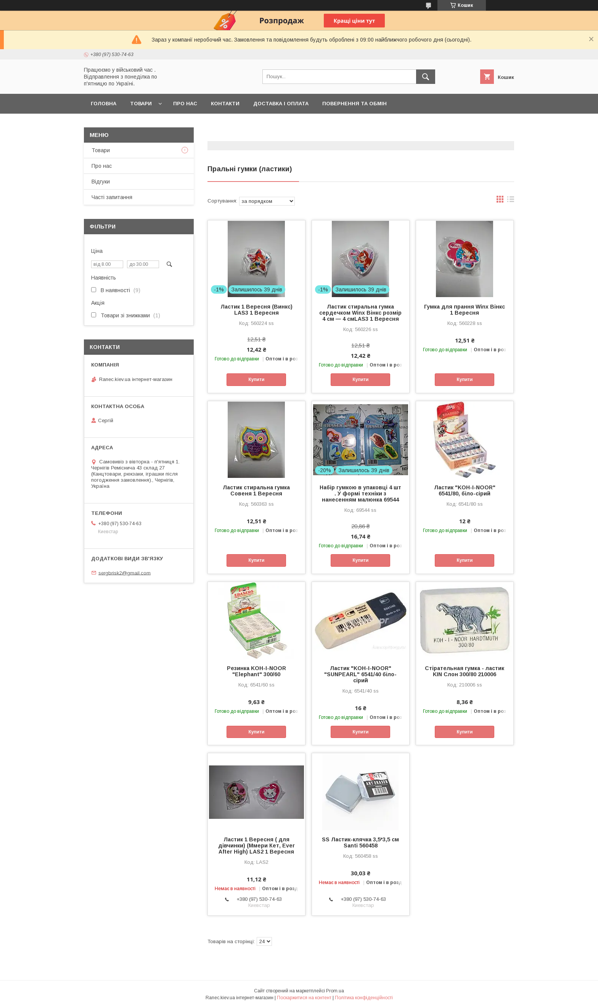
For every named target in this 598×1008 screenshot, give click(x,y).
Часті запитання (112, 197)
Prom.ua (335, 991)
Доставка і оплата (281, 103)
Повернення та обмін (354, 103)
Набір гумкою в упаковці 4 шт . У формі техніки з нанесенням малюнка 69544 (360, 493)
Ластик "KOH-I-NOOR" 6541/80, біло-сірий (464, 490)
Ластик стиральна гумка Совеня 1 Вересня (256, 490)
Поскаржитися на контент (304, 997)
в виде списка (510, 201)
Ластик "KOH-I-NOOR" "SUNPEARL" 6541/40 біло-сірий (360, 674)
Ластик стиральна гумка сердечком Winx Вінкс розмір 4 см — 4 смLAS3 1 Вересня (360, 313)
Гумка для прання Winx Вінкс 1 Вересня (464, 310)
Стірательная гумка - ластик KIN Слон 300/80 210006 (464, 671)
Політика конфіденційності (364, 997)
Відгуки (101, 181)
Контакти (225, 103)
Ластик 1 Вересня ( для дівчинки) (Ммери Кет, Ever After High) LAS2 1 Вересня (256, 845)
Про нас (185, 103)
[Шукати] (425, 76)
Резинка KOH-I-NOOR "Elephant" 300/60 (256, 671)
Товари (141, 103)
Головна (103, 103)
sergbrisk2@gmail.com (124, 573)
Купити (256, 379)
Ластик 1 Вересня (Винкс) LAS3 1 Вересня (256, 310)
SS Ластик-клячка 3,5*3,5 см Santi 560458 (360, 842)
